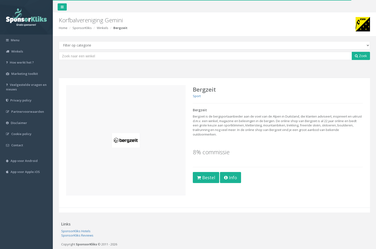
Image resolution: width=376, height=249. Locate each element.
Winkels (102, 28)
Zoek (361, 55)
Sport (197, 96)
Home (63, 28)
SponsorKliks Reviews (77, 235)
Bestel (206, 177)
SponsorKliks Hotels (76, 231)
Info (230, 177)
